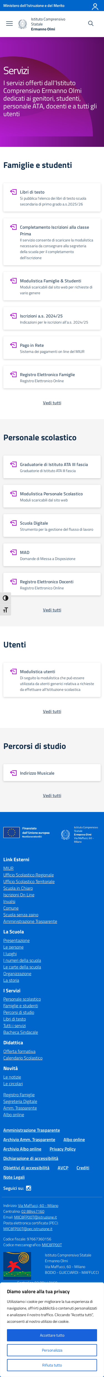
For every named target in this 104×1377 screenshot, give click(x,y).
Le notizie (12, 1077)
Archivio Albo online (22, 1149)
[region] (52, 1329)
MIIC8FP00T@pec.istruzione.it (27, 1229)
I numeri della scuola (22, 960)
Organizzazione (17, 973)
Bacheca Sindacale (20, 1032)
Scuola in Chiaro (18, 888)
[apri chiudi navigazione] (9, 24)
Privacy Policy (63, 1149)
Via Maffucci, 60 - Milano (38, 1205)
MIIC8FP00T (52, 1245)
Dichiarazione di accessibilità (30, 1158)
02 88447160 (32, 1211)
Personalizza (52, 1350)
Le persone (13, 947)
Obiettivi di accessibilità (26, 1167)
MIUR (8, 868)
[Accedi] (95, 5)
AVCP (63, 1167)
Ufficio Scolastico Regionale (28, 874)
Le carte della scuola (22, 967)
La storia (11, 980)
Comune (11, 908)
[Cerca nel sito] (91, 24)
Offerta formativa (19, 1051)
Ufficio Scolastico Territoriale (29, 881)
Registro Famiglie (19, 1094)
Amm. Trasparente (20, 1108)
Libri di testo (14, 1019)
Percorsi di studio (18, 1012)
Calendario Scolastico (22, 1058)
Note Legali (14, 1177)
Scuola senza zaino (20, 914)
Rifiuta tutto (52, 1365)
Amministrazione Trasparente (30, 921)
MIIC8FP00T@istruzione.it (35, 1217)
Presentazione (16, 940)
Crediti (83, 1167)
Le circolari (13, 1083)
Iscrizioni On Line (18, 894)
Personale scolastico (22, 999)
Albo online (13, 1114)
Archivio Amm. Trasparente (29, 1139)
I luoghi (10, 953)
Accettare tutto (52, 1335)
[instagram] (28, 1188)
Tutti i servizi (14, 1025)
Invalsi (9, 901)
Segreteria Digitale (20, 1101)
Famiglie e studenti (20, 1005)
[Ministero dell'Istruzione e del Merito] (33, 5)
